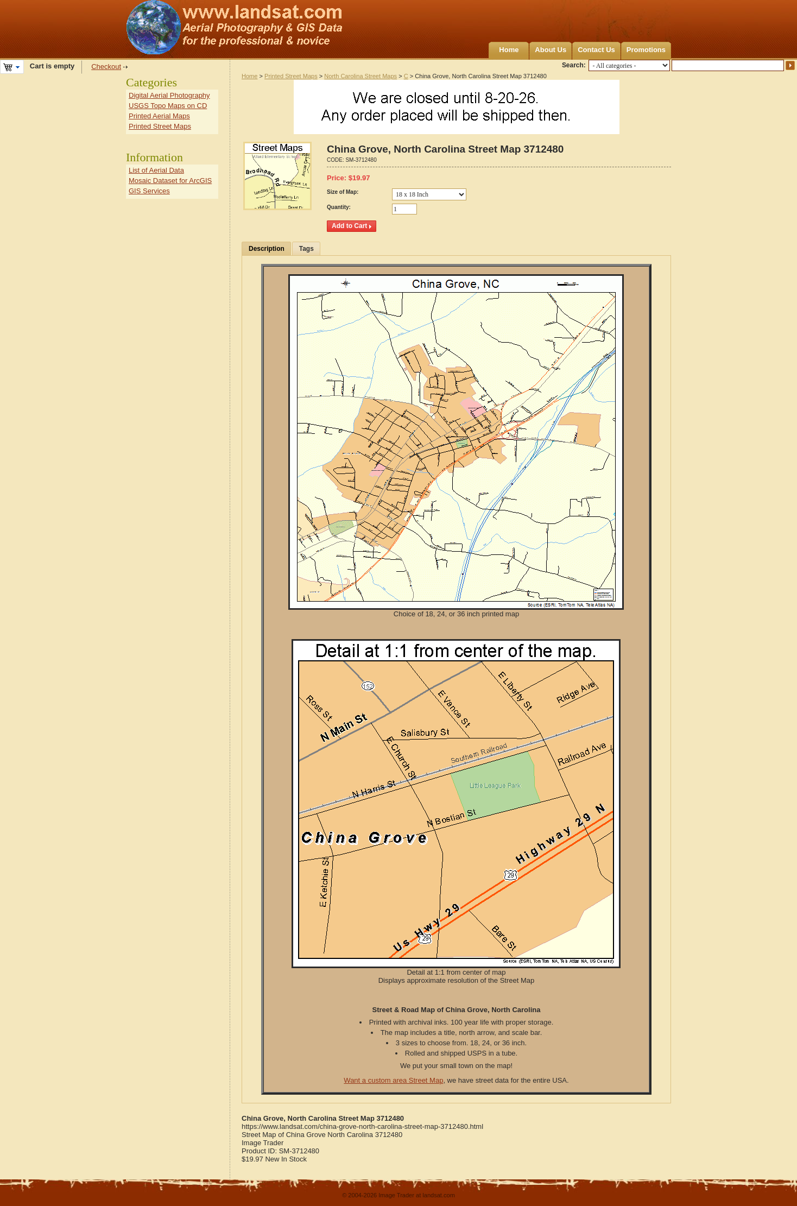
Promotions (646, 50)
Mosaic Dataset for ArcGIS (170, 180)
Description (266, 248)
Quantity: (339, 207)
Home (508, 50)
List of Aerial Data (156, 170)
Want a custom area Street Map (393, 1080)
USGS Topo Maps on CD (168, 106)
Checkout (106, 66)
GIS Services (149, 191)
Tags (306, 248)
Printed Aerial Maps (159, 116)
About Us (550, 50)
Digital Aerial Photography (169, 95)
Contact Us (596, 50)
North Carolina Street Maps (360, 76)
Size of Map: (342, 192)
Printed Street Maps (291, 76)
